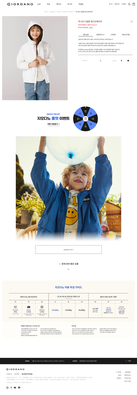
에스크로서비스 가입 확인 (77, 379)
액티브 (58, 4)
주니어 (69, 4)
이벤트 (118, 378)
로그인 (111, 4)
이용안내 (9, 374)
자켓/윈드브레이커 (68, 12)
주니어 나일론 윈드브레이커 (84, 12)
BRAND (128, 372)
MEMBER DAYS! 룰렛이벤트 (88, 361)
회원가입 (117, 4)
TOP (129, 361)
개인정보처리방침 (26, 374)
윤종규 (90, 377)
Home (46, 12)
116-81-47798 (20, 379)
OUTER (58, 12)
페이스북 (121, 61)
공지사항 (127, 381)
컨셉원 (81, 4)
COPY (91, 27)
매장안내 (127, 375)
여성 (48, 4)
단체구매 (127, 378)
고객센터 (123, 4)
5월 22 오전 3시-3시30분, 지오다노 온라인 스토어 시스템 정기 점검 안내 (54, 361)
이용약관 (16, 374)
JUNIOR (52, 12)
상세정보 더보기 (69, 249)
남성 (39, 4)
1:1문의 (118, 372)
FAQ (119, 375)
